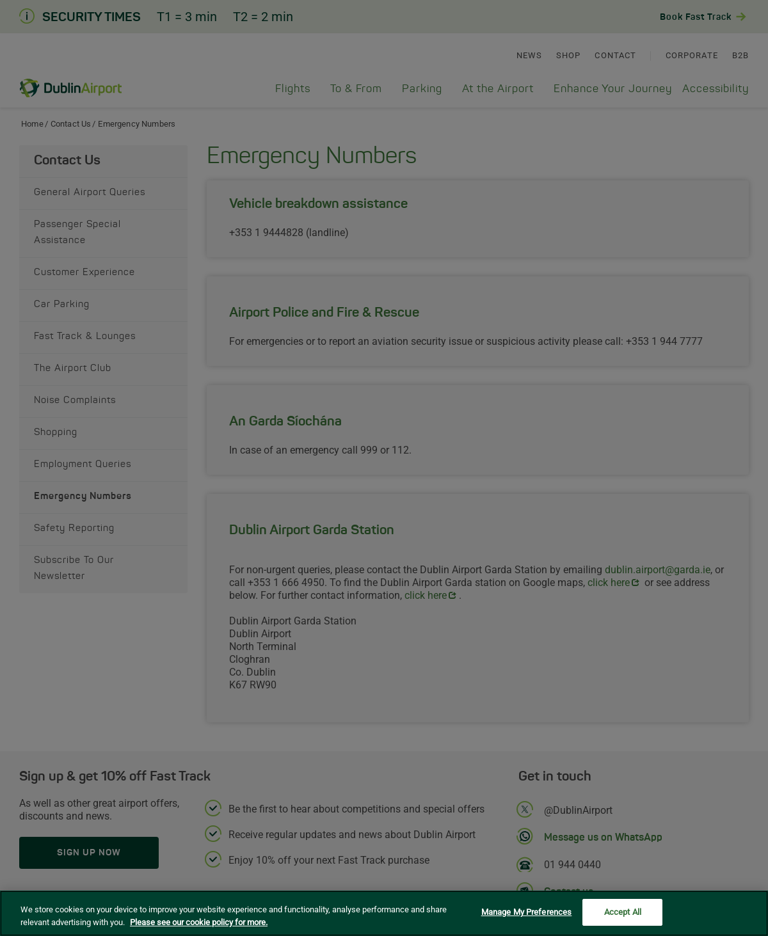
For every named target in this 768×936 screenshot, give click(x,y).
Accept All (622, 914)
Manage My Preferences (526, 914)
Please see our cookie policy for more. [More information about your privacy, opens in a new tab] (199, 924)
